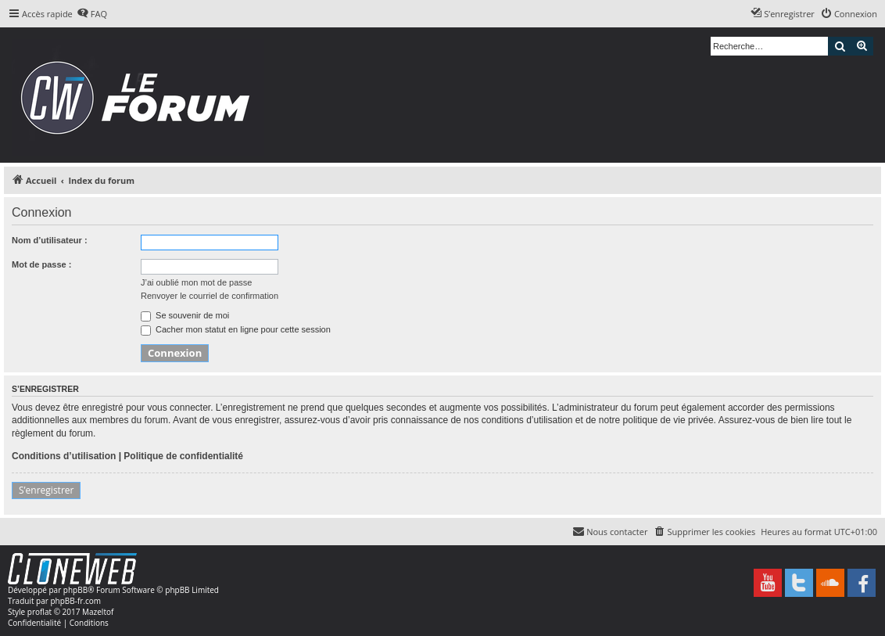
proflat (39, 611)
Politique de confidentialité (183, 456)
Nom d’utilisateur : (50, 240)
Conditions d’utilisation (64, 456)
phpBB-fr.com (75, 600)
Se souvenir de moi (185, 315)
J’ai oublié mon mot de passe (196, 282)
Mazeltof (97, 611)
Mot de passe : (41, 264)
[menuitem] (92, 14)
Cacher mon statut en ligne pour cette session (236, 329)
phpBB (75, 589)
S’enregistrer (46, 490)
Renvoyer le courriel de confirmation (209, 295)
